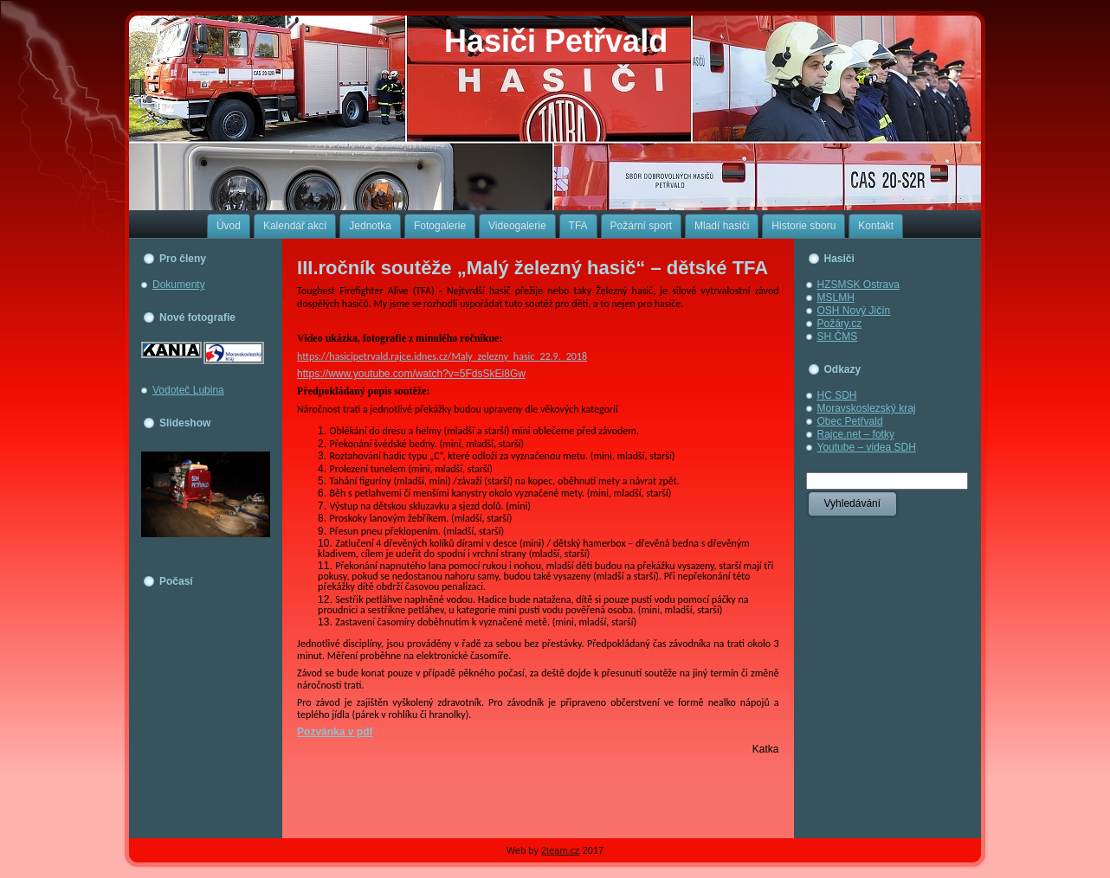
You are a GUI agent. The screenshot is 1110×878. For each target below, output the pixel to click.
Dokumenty (178, 285)
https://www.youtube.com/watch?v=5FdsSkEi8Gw (411, 374)
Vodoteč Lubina (188, 390)
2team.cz (560, 850)
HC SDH (837, 395)
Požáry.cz (839, 323)
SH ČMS (837, 336)
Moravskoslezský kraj (866, 408)
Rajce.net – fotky (855, 434)
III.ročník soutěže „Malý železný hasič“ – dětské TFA (532, 268)
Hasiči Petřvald (556, 41)
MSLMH (836, 298)
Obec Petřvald (850, 421)
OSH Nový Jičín (854, 310)
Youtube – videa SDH (866, 447)
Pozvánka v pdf (334, 732)
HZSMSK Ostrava (858, 285)
